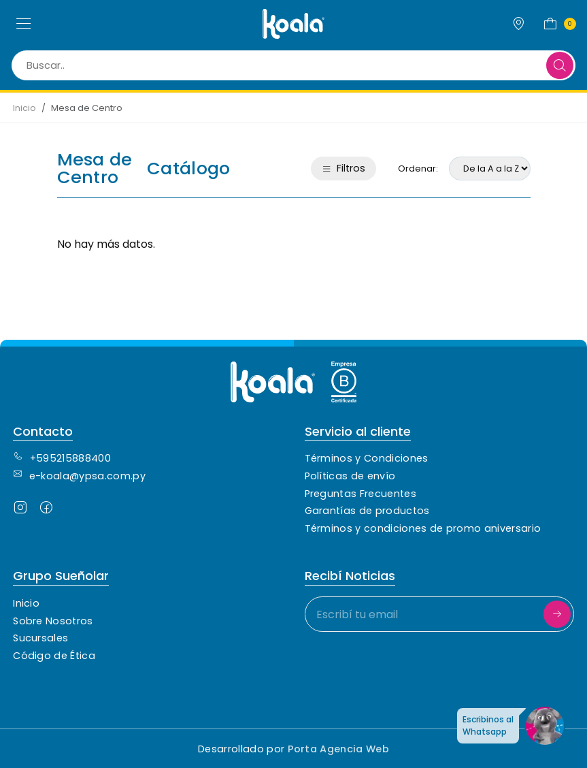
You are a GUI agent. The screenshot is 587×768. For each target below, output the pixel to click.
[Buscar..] (293, 65)
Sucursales (40, 638)
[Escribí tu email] (439, 614)
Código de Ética (54, 655)
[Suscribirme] (557, 614)
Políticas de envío (350, 476)
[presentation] (408, 669)
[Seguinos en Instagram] (20, 510)
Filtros (343, 168)
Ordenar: (418, 168)
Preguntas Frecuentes (360, 493)
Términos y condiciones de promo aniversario (423, 528)
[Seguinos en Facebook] (46, 510)
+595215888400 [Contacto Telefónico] (62, 458)
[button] (24, 24)
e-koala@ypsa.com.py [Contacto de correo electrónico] (79, 476)
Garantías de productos (367, 510)
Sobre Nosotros (53, 621)
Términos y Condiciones (367, 458)
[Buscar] (559, 65)
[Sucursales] (519, 23)
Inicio (24, 108)
